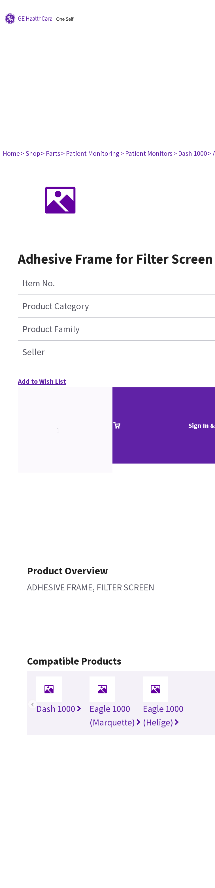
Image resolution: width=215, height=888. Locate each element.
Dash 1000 (58, 708)
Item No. (38, 283)
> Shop (30, 153)
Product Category (55, 306)
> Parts (50, 153)
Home (11, 153)
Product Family (51, 329)
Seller (33, 352)
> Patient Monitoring (90, 153)
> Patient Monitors (146, 153)
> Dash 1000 (190, 153)
